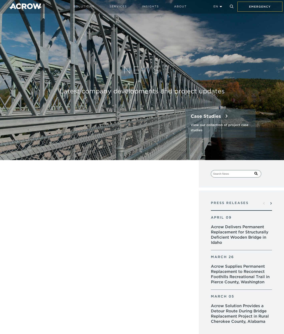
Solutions (84, 6)
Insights (150, 6)
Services (118, 6)
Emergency (260, 6)
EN (215, 6)
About (180, 6)
